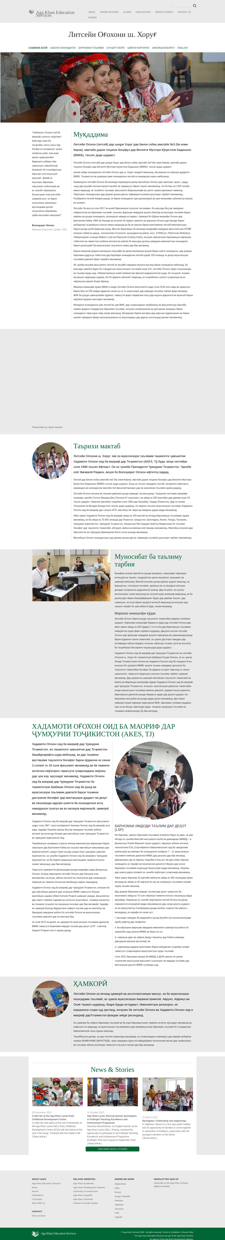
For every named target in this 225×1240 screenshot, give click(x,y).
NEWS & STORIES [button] (164, 12)
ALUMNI (127, 12)
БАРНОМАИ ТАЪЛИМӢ (91, 48)
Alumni (35, 1191)
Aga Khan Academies (83, 1183)
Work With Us (38, 1203)
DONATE (92, 17)
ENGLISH (183, 48)
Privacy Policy (187, 1232)
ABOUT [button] (92, 12)
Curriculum (37, 1199)
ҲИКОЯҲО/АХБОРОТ (163, 48)
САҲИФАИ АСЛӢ (38, 48)
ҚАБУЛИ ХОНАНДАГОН (63, 48)
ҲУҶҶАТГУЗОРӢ (115, 48)
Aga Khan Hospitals (82, 1195)
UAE (117, 1213)
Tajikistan (119, 1204)
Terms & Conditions (171, 1232)
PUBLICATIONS (143, 12)
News (34, 1187)
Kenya (118, 1192)
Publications (38, 1195)
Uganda (118, 1217)
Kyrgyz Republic (122, 1196)
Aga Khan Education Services (55, 13)
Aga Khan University (83, 1199)
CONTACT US (184, 12)
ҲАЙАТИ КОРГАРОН (138, 48)
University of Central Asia (85, 1191)
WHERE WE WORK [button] (109, 12)
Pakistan (119, 1200)
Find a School (38, 1215)
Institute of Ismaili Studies (85, 1203)
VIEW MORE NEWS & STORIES (112, 1149)
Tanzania (119, 1209)
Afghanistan (120, 1184)
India (117, 1188)
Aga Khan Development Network (89, 1187)
